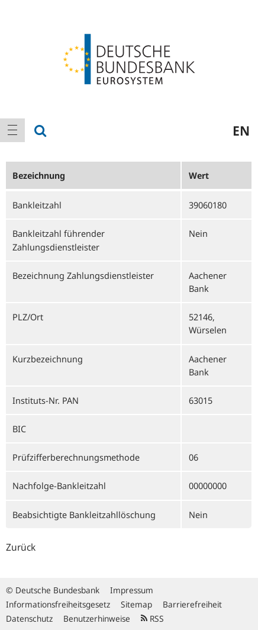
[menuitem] (12, 130)
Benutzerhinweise (96, 618)
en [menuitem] (241, 130)
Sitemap (136, 604)
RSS (152, 618)
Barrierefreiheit (192, 604)
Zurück (21, 547)
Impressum (131, 590)
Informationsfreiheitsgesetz (58, 604)
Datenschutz (29, 618)
